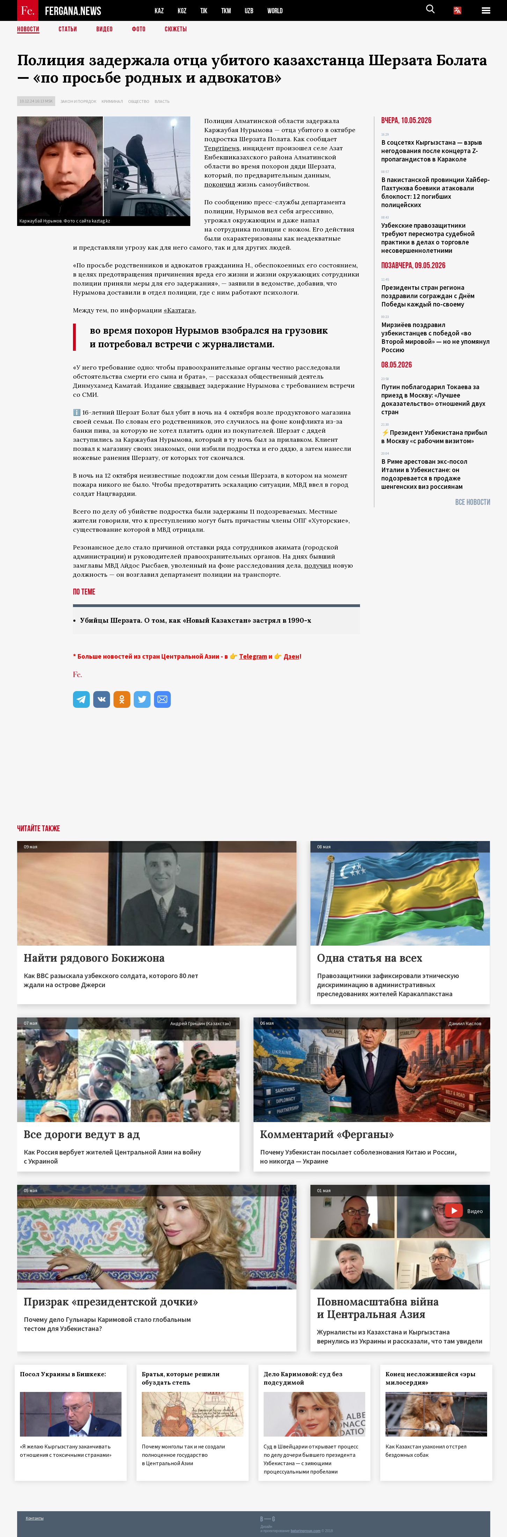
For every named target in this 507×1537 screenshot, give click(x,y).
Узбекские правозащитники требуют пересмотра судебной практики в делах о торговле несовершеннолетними (428, 238)
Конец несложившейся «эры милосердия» (433, 1378)
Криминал (112, 101)
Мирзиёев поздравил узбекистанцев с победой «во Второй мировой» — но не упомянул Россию (435, 337)
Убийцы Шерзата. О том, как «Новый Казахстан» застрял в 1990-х (199, 620)
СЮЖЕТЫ (176, 29)
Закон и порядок (78, 101)
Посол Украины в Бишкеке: (65, 1374)
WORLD (278, 10)
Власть (162, 101)
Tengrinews (222, 148)
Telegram (253, 656)
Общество (138, 101)
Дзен (291, 656)
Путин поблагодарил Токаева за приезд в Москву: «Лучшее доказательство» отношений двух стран (433, 399)
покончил (219, 184)
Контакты (35, 1516)
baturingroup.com (306, 1529)
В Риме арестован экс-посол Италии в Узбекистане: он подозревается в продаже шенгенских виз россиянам (424, 474)
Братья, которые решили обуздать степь (183, 1378)
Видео (104, 29)
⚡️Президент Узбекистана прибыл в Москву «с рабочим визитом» (434, 436)
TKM (227, 10)
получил (317, 565)
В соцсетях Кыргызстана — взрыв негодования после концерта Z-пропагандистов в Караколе (431, 150)
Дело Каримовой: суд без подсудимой (305, 1378)
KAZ (159, 10)
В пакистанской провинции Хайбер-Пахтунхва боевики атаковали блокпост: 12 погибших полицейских (435, 192)
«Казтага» (179, 310)
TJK (204, 10)
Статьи (68, 29)
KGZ (182, 10)
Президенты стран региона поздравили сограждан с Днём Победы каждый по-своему (428, 295)
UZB (251, 10)
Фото (139, 29)
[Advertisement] (253, 772)
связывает (189, 385)
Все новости (472, 502)
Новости (28, 29)
